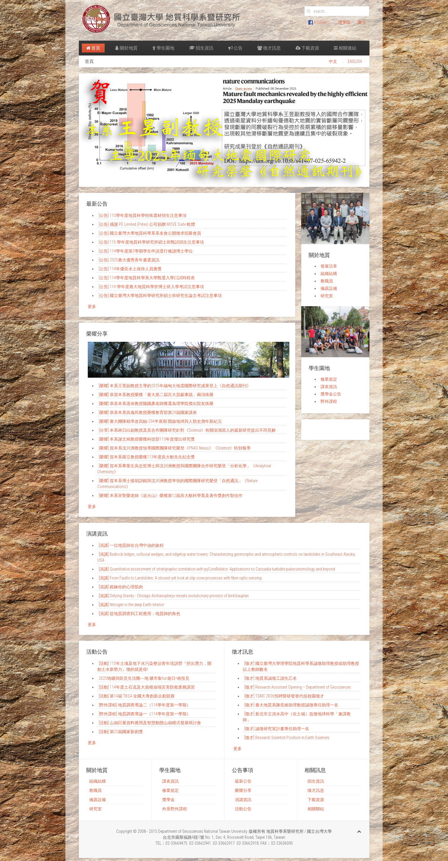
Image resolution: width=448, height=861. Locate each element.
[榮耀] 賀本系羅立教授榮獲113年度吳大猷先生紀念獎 (147, 457)
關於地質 (126, 48)
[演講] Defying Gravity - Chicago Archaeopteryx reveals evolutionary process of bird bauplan (174, 595)
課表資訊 (329, 386)
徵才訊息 (269, 48)
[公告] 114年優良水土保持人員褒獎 (130, 268)
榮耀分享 (243, 790)
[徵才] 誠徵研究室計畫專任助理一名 (276, 728)
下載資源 (307, 48)
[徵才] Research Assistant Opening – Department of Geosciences (297, 687)
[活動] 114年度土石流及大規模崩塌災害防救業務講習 (147, 687)
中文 (333, 61)
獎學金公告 (331, 394)
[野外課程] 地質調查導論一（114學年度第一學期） (145, 713)
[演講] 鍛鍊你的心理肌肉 (121, 586)
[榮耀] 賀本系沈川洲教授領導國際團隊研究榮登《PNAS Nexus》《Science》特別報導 (175, 448)
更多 (92, 306)
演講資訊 (243, 799)
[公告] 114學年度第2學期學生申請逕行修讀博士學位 (146, 251)
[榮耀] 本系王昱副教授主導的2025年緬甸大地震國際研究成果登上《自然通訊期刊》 (175, 385)
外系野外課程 (174, 808)
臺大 (362, 22)
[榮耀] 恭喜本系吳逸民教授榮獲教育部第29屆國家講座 (148, 412)
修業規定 (329, 379)
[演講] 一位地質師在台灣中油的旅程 (131, 545)
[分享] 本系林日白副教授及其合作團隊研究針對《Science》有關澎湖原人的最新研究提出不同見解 (187, 430)
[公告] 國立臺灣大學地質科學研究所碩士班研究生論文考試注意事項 (160, 295)
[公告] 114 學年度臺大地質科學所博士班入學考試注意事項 (151, 286)
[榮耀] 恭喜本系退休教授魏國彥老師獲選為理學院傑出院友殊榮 (156, 403)
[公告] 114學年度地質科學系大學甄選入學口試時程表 (147, 277)
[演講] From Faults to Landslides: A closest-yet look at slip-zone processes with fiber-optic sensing (180, 578)
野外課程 (329, 401)
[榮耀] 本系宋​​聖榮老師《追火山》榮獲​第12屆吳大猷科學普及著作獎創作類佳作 (171, 495)
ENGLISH (355, 61)
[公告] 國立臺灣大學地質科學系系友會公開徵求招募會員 (150, 233)
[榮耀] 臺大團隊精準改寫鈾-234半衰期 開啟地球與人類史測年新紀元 (160, 421)
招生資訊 (201, 48)
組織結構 (329, 273)
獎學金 (168, 799)
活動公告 (243, 808)
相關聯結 (315, 808)
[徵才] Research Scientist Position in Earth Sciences (286, 737)
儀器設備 (329, 288)
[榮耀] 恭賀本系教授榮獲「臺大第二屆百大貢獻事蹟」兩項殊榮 (156, 394)
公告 (235, 48)
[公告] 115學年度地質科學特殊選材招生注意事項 (142, 215)
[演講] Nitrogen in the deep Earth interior (131, 604)
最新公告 (243, 781)
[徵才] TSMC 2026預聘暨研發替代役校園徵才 (284, 696)
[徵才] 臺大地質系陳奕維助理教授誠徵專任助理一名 (291, 705)
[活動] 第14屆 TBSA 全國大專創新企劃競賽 (137, 696)
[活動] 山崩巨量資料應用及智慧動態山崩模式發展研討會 (150, 722)
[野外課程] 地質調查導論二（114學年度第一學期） (145, 705)
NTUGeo (317, 22)
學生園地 (163, 48)
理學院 (344, 22)
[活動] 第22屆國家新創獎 (121, 731)
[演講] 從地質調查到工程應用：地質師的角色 (139, 613)
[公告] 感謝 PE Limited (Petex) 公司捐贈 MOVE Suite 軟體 (147, 224)
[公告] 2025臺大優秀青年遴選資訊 (129, 260)
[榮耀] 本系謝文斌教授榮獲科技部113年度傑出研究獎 (147, 439)
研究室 (327, 295)
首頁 (93, 48)
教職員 (327, 281)
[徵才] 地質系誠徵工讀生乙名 (270, 678)
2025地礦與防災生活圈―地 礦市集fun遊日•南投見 (144, 678)
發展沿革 (329, 266)
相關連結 (345, 48)
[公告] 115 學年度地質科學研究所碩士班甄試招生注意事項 (151, 242)
